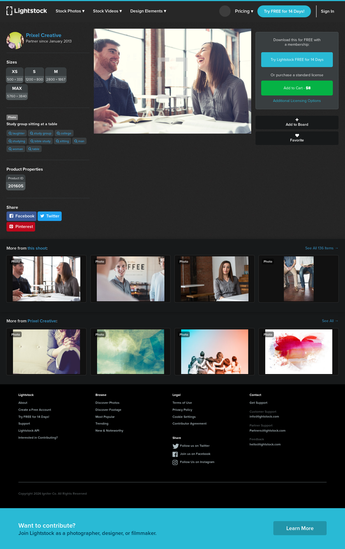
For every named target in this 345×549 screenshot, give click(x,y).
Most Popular (105, 416)
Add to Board (297, 122)
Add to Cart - (297, 88)
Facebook (21, 216)
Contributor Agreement (189, 423)
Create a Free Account (34, 409)
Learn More (300, 528)
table (33, 149)
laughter (17, 133)
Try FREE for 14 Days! (284, 11)
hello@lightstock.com (265, 444)
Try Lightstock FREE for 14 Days (297, 59)
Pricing (244, 11)
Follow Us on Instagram (197, 461)
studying (17, 141)
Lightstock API (28, 430)
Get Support (258, 402)
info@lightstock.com (264, 416)
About (22, 402)
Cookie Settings (184, 416)
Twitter (50, 216)
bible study (41, 141)
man (79, 141)
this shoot (37, 248)
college (64, 133)
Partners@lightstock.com (268, 430)
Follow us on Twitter (195, 445)
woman (16, 149)
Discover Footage (108, 409)
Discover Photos (107, 402)
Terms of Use (182, 402)
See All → (330, 321)
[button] (70, 11)
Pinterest (21, 226)
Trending (101, 423)
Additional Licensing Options (297, 101)
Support (24, 423)
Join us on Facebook (195, 453)
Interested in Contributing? (38, 437)
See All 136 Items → (322, 248)
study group (40, 133)
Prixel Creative (43, 35)
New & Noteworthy (109, 430)
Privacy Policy (182, 409)
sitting (62, 141)
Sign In (327, 11)
